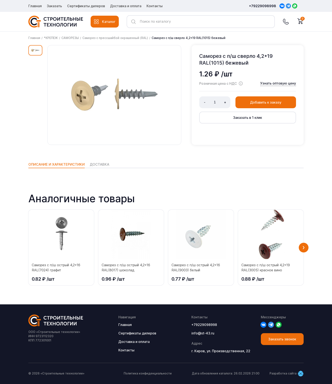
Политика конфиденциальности (148, 373)
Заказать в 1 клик (247, 117)
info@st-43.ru (202, 333)
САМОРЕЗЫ (70, 38)
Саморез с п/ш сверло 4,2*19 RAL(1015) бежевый (188, 38)
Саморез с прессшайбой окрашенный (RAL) (115, 38)
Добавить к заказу (265, 102)
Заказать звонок (282, 339)
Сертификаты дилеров (86, 6)
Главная (35, 6)
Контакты (155, 6)
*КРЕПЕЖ (51, 38)
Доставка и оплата (125, 6)
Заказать (54, 6)
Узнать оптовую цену (278, 83)
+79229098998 (262, 6)
